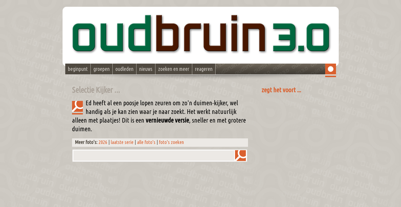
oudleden (124, 69)
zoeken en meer (173, 69)
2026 (103, 142)
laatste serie (122, 142)
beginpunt (78, 69)
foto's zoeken (171, 142)
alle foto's (146, 142)
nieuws (145, 69)
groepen (101, 69)
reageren (204, 69)
